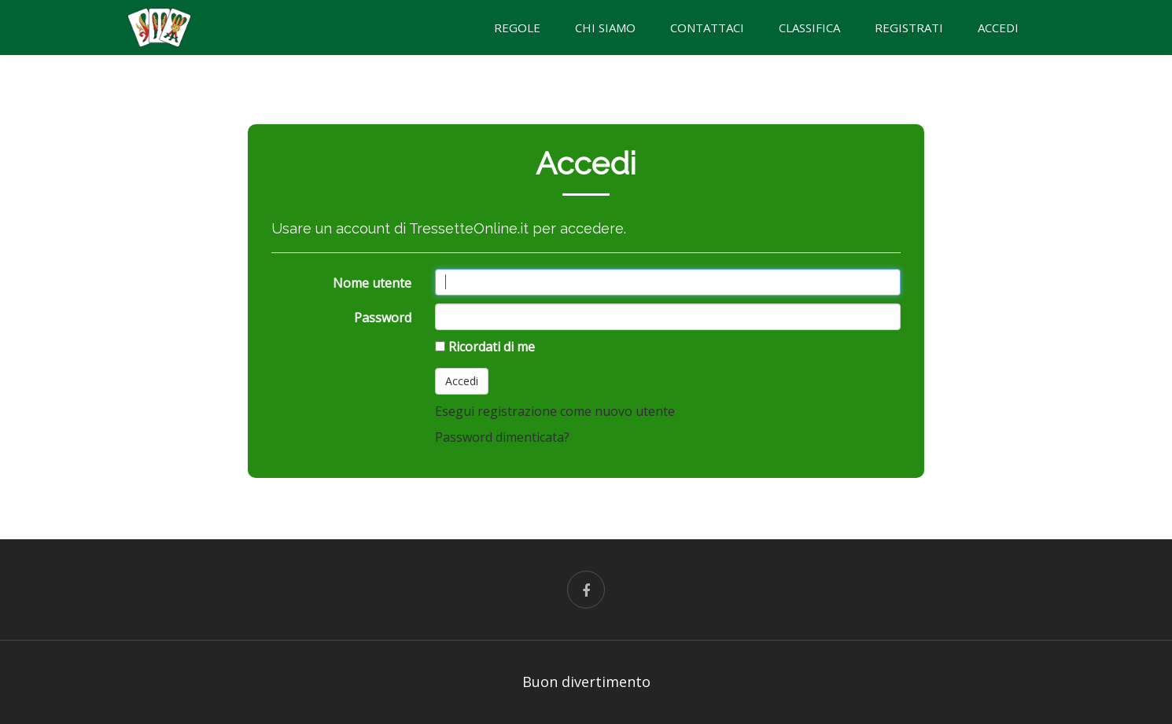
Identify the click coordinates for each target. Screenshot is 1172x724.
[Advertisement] (118, 299)
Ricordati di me (491, 346)
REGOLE (517, 27)
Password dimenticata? (502, 437)
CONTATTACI (707, 27)
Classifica (809, 27)
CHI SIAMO (605, 27)
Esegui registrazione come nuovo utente (555, 411)
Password (382, 317)
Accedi (998, 27)
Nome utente (372, 283)
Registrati (909, 27)
